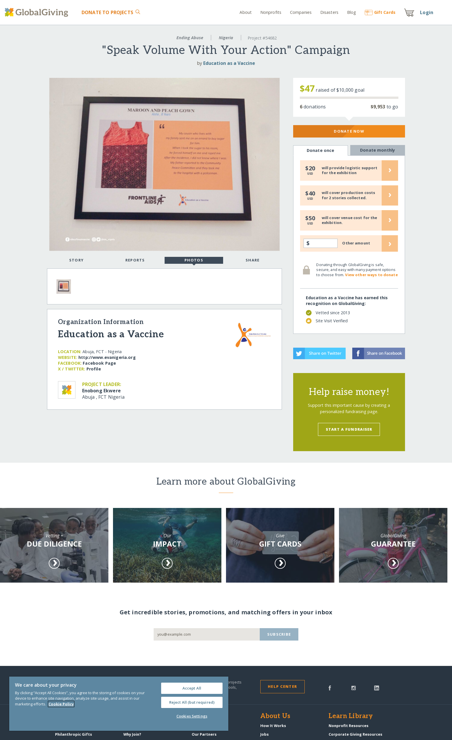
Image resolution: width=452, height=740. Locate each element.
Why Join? (132, 734)
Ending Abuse (189, 37)
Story (76, 260)
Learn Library (351, 716)
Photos (193, 260)
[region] (118, 704)
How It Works (273, 725)
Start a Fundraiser (349, 429)
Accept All (191, 688)
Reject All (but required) (191, 702)
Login (426, 12)
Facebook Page (99, 363)
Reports (135, 260)
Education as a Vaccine (229, 63)
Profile (93, 369)
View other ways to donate (371, 274)
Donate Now (349, 131)
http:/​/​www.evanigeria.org (107, 357)
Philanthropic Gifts (73, 734)
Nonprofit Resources (348, 725)
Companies (301, 12)
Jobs (264, 734)
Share (252, 260)
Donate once (320, 150)
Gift (380, 12)
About (246, 12)
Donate (107, 12)
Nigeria (226, 37)
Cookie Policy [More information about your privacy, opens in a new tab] (61, 704)
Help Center (282, 686)
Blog (351, 12)
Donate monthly (378, 150)
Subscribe (279, 634)
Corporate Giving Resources (355, 734)
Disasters (329, 12)
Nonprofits (270, 12)
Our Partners (204, 734)
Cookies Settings (191, 716)
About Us (275, 716)
